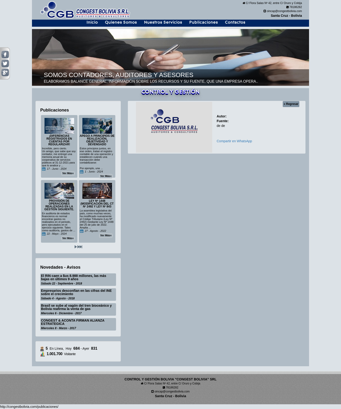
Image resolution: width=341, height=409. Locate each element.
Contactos (235, 22)
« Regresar (291, 104)
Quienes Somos (121, 22)
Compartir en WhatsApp (234, 141)
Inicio (92, 22)
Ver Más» (68, 173)
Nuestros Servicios (163, 22)
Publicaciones (203, 22)
